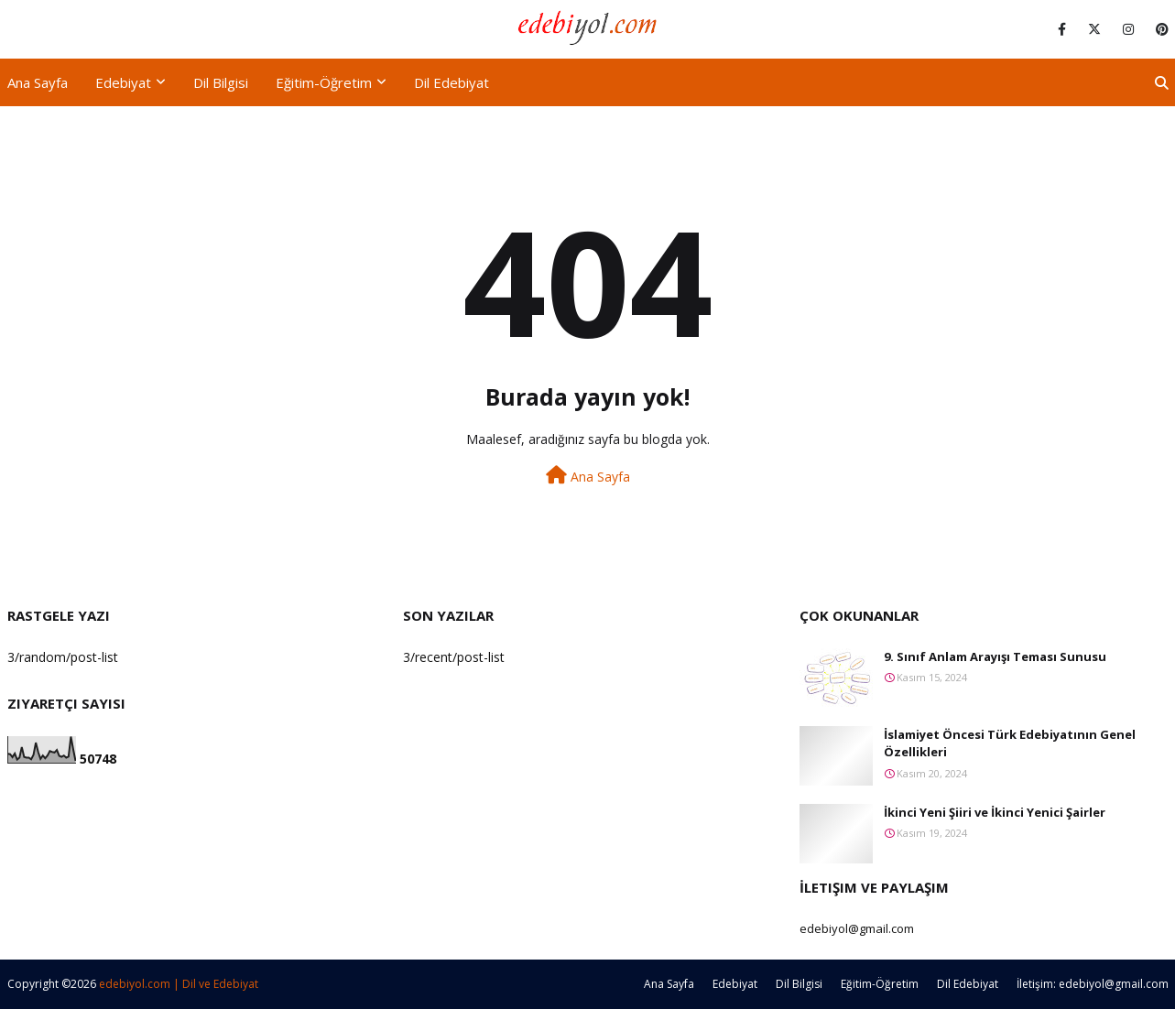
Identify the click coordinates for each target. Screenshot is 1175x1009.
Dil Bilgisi (799, 984)
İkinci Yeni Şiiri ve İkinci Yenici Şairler (994, 812)
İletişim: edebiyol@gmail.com (1093, 984)
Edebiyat (735, 984)
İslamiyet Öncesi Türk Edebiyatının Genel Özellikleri (1010, 743)
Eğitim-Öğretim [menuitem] (324, 82)
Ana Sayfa (588, 475)
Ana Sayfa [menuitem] (37, 82)
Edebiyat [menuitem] (123, 82)
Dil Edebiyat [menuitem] (451, 82)
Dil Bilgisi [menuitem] (220, 82)
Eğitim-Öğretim (880, 984)
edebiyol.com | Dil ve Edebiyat (178, 984)
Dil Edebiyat (967, 984)
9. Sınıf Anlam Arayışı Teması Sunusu (995, 656)
